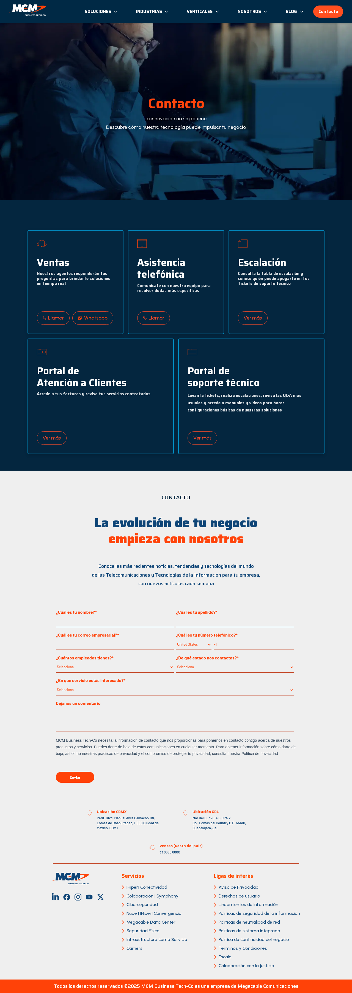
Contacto (328, 11)
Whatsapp (93, 318)
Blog (295, 11)
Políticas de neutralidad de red (249, 922)
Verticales (203, 11)
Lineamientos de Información (248, 904)
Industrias (152, 11)
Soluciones (101, 11)
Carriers (134, 948)
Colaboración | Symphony (152, 896)
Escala (225, 956)
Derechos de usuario (239, 896)
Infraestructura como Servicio (157, 939)
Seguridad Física (143, 930)
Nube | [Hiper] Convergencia (154, 913)
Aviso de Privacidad (238, 887)
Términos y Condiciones (243, 948)
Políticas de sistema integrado (249, 930)
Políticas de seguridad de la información (259, 913)
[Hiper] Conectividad (147, 887)
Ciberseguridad (142, 904)
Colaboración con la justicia (246, 965)
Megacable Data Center (151, 922)
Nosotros (253, 11)
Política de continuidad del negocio (254, 939)
